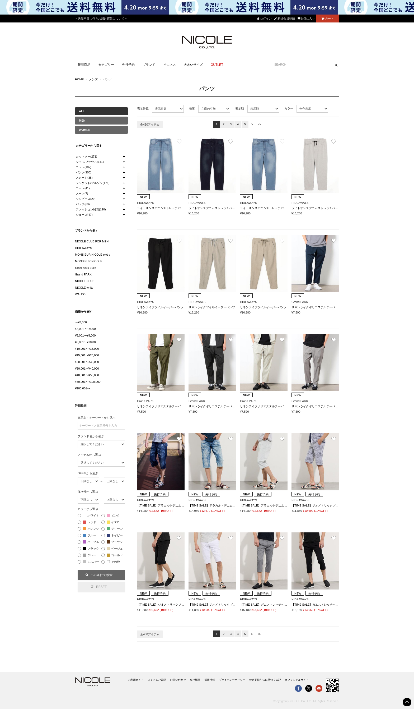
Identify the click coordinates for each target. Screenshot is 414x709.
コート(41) (83, 188)
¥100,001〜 (82, 388)
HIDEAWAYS (83, 248)
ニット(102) (83, 167)
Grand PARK (83, 274)
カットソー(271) (86, 156)
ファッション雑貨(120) (91, 209)
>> (259, 124)
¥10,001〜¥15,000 (87, 348)
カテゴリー (106, 65)
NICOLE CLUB (84, 281)
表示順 (239, 108)
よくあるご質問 (157, 679)
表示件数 (143, 108)
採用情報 (209, 679)
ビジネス (169, 65)
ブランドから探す (86, 230)
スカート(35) (84, 177)
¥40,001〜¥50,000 (87, 375)
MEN (82, 120)
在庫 (192, 108)
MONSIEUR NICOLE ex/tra (92, 254)
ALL (81, 111)
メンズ (93, 79)
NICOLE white (84, 287)
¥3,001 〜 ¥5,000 (86, 328)
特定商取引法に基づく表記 (265, 679)
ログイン (264, 18)
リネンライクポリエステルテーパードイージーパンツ (326, 307)
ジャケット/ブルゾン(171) (93, 183)
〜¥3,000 (81, 322)
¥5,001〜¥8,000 (85, 335)
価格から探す (83, 311)
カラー (288, 108)
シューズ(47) (84, 214)
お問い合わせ (178, 679)
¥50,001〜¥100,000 (88, 381)
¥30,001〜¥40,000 (87, 368)
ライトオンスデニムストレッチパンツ (161, 208)
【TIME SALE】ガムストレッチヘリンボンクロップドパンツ (279, 604)
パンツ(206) (83, 172)
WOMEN (84, 129)
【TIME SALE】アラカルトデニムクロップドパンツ (170, 505)
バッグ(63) (83, 204)
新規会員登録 (284, 18)
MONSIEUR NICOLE (88, 261)
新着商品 (84, 65)
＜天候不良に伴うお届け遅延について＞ (101, 18)
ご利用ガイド (136, 679)
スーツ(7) (82, 193)
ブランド (149, 65)
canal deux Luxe (85, 267)
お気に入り (306, 18)
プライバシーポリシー (232, 679)
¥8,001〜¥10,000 (86, 342)
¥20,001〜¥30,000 (87, 361)
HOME (79, 79)
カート (328, 18)
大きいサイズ (193, 65)
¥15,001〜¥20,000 (87, 355)
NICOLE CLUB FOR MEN (92, 241)
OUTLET (217, 65)
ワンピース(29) (86, 198)
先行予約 (128, 65)
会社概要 (195, 679)
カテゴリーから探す (89, 145)
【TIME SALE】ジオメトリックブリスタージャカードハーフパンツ (335, 505)
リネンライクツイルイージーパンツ (160, 307)
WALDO (80, 294)
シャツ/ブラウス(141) (90, 161)
